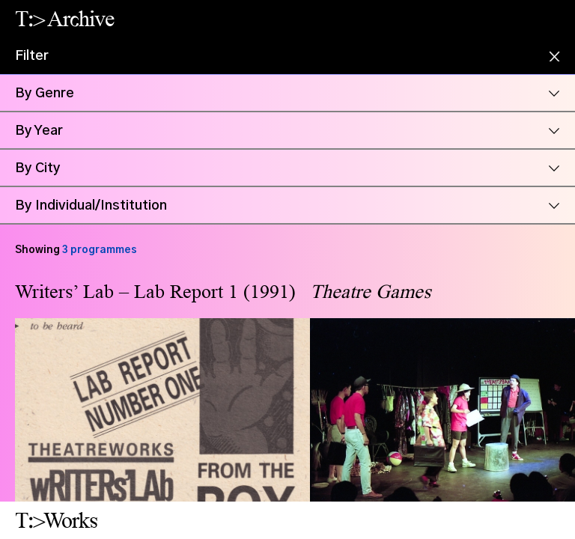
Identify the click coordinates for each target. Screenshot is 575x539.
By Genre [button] (44, 93)
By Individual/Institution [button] (91, 206)
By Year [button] (39, 131)
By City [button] (38, 168)
